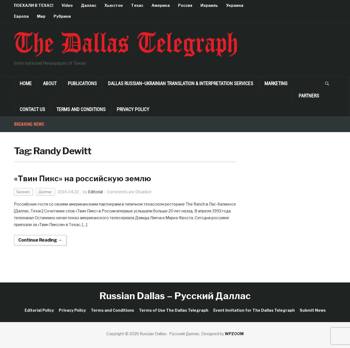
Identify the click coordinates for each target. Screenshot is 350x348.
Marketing (275, 83)
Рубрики (62, 16)
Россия (185, 5)
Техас (137, 5)
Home (26, 83)
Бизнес (23, 191)
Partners (309, 96)
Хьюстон (113, 5)
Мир (41, 16)
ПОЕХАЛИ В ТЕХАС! (33, 5)
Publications (82, 83)
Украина (234, 5)
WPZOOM (234, 333)
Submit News (313, 310)
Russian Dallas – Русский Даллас (175, 295)
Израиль (209, 5)
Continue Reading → (40, 240)
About (50, 83)
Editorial (95, 191)
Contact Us (32, 109)
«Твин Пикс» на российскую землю (82, 178)
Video (67, 5)
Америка (160, 5)
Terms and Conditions (81, 109)
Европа (21, 16)
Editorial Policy (39, 310)
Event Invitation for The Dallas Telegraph (254, 310)
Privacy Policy (133, 109)
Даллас (88, 5)
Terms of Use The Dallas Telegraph (173, 310)
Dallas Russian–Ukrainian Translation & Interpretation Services (180, 83)
